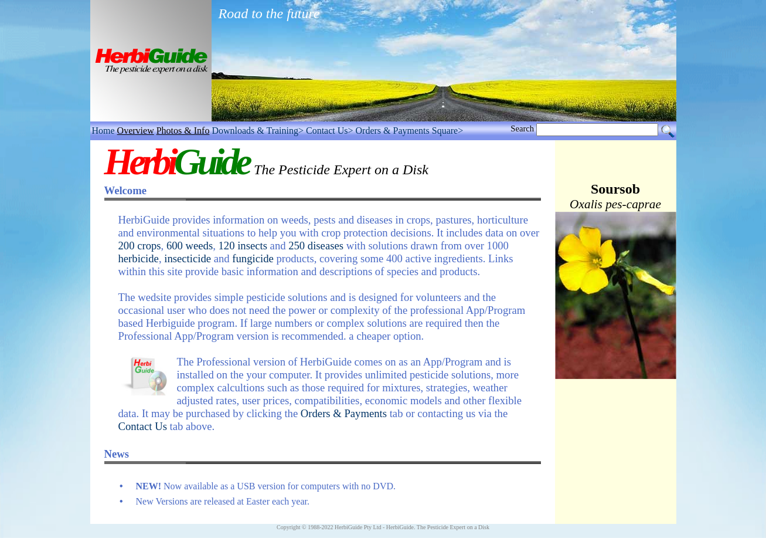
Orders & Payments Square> (410, 131)
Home (103, 131)
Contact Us (142, 426)
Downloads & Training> (258, 131)
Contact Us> (329, 131)
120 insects (243, 245)
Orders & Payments (344, 413)
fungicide (252, 258)
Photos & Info (183, 131)
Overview (135, 131)
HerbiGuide (400, 527)
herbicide (138, 258)
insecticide (187, 258)
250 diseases (315, 245)
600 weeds (189, 245)
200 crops (139, 245)
